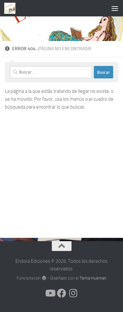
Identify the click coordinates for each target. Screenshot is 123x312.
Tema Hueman (93, 278)
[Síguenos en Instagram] (73, 293)
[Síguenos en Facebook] (61, 293)
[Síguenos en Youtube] (49, 293)
